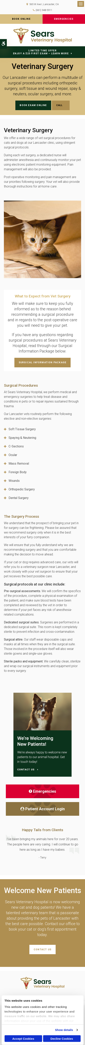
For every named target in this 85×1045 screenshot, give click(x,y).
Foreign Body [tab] (18, 472)
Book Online (21, 19)
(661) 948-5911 (44, 10)
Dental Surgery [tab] (19, 498)
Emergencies (63, 19)
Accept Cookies (23, 1038)
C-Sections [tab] (16, 446)
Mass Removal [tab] (19, 463)
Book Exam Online (33, 105)
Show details (64, 1030)
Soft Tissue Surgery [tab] (22, 429)
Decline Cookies (62, 1038)
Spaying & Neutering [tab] (22, 438)
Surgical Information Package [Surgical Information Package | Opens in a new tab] (43, 362)
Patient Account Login (42, 809)
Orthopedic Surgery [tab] (22, 489)
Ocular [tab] (13, 455)
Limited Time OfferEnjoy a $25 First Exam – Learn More (41, 52)
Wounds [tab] (14, 481)
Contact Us (42, 949)
